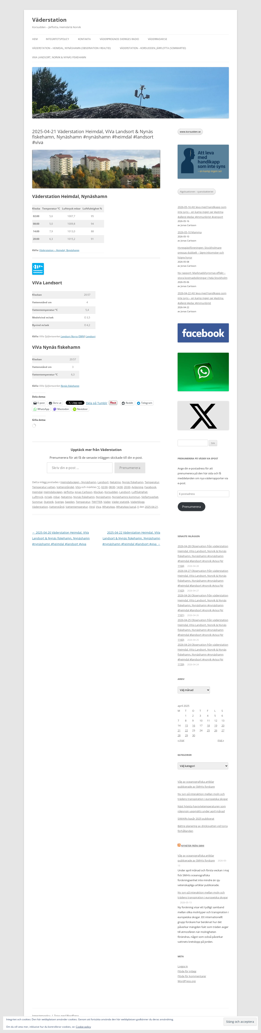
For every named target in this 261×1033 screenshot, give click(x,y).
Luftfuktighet (140, 492)
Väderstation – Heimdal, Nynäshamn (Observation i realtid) (71, 48)
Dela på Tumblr (96, 402)
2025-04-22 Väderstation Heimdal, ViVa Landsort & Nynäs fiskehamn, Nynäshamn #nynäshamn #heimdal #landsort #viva (131, 538)
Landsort (90, 336)
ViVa (78, 487)
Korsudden (111, 492)
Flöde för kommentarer (192, 976)
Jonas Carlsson (83, 492)
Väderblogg (137, 502)
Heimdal (37, 492)
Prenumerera (129, 468)
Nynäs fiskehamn (70, 386)
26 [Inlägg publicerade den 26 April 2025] (215, 730)
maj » (221, 740)
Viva (98, 507)
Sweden (70, 502)
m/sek (48, 497)
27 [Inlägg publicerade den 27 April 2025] (222, 730)
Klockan (98, 492)
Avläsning (137, 487)
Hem (35, 39)
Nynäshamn (103, 497)
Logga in (183, 966)
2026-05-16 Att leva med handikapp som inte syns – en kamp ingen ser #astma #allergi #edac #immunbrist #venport (202, 212)
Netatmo (115, 482)
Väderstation (49, 19)
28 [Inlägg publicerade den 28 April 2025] (179, 735)
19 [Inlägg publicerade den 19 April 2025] (215, 725)
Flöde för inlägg (187, 971)
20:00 (127, 487)
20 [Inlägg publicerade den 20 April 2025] (222, 725)
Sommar (37, 502)
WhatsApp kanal (126, 507)
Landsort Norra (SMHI (72, 336)
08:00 (112, 487)
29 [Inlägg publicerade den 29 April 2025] (186, 735)
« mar (181, 740)
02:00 (104, 487)
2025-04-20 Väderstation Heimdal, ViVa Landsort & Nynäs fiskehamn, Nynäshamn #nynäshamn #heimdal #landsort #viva (61, 538)
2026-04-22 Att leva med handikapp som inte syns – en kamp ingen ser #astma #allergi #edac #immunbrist (202, 298)
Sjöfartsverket (149, 497)
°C (98, 487)
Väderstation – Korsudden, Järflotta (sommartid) (153, 48)
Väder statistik (120, 502)
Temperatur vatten (43, 487)
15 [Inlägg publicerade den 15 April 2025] (186, 725)
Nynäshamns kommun (126, 497)
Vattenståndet (65, 487)
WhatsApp (108, 507)
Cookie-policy (83, 1026)
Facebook (150, 487)
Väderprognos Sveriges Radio (119, 39)
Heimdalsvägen (53, 492)
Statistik (49, 502)
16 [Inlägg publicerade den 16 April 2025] (193, 725)
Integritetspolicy (57, 39)
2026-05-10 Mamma (190, 232)
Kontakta (84, 39)
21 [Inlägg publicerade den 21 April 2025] (179, 730)
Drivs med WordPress (66, 1015)
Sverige (59, 502)
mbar (56, 497)
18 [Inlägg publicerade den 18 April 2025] (208, 725)
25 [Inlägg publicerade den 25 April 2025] (208, 730)
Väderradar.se (157, 39)
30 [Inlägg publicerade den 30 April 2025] (193, 735)
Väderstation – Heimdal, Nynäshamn (59, 250)
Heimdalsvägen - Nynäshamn (78, 482)
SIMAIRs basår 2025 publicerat (196, 818)
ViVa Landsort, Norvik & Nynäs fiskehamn (59, 57)
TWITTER (97, 502)
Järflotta (69, 492)
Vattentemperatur (77, 507)
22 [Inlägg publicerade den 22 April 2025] (186, 730)
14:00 (119, 487)
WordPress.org (187, 981)
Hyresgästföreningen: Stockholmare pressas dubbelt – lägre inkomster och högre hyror (201, 252)
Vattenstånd (56, 507)
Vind (92, 507)
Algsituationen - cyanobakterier (196, 191)
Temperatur (152, 482)
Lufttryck (37, 497)
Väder (107, 502)
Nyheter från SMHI (192, 845)
